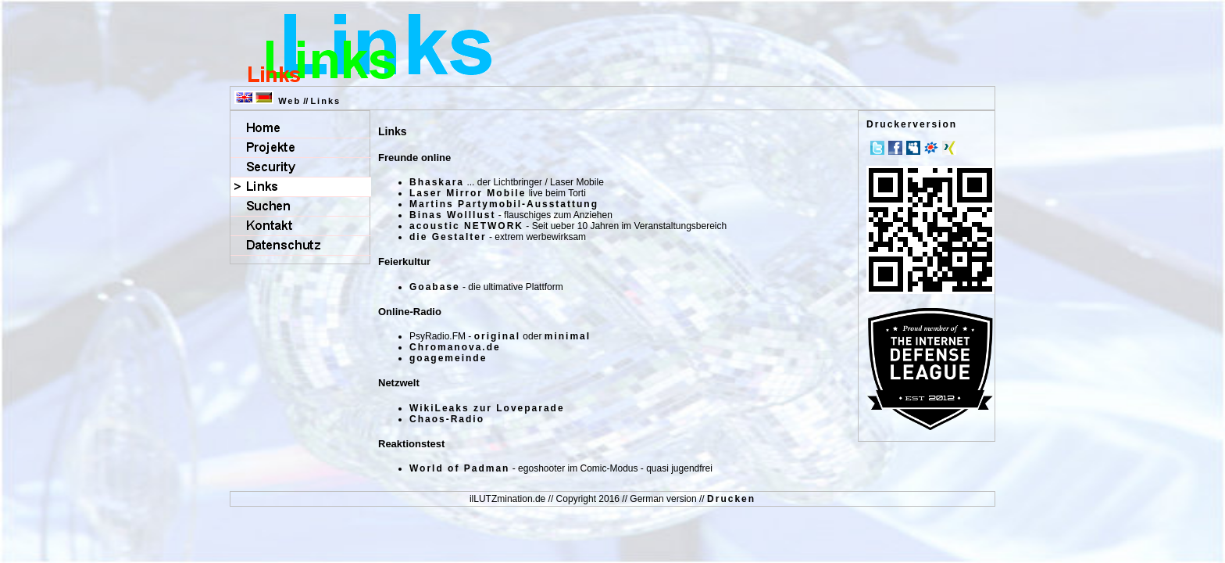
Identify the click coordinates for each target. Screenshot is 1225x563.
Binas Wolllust (452, 215)
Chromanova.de (455, 347)
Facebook (895, 148)
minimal (568, 336)
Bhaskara (436, 182)
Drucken (731, 498)
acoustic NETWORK (466, 226)
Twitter (877, 148)
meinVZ (931, 148)
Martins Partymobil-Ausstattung (503, 204)
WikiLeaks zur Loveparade (487, 408)
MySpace (913, 148)
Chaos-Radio (446, 419)
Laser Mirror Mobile (467, 193)
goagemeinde (448, 358)
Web (289, 101)
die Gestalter (448, 236)
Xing (949, 148)
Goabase (434, 287)
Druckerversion (911, 124)
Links (325, 101)
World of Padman (459, 468)
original (497, 336)
